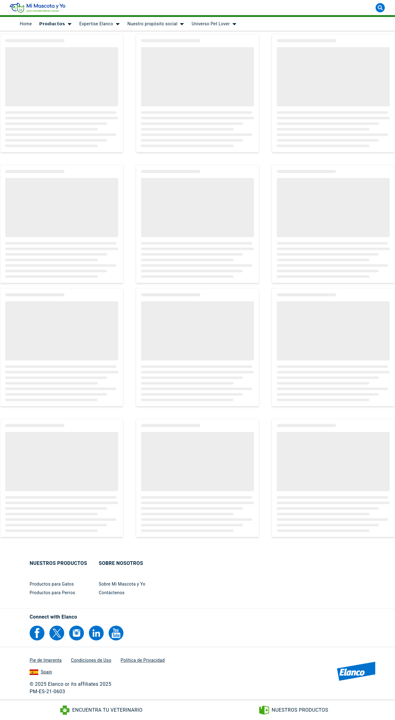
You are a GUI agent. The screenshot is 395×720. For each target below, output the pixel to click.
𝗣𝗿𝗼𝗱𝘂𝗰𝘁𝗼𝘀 (52, 24)
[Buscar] (380, 9)
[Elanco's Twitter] (56, 633)
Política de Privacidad (143, 660)
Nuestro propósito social (152, 24)
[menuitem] (26, 24)
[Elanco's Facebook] (37, 633)
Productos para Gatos (52, 584)
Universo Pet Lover (211, 24)
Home (26, 24)
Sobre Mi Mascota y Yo (122, 584)
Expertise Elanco (96, 24)
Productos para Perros (52, 592)
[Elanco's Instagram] (76, 633)
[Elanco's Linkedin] (96, 633)
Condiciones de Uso (91, 660)
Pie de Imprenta (46, 660)
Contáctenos (112, 592)
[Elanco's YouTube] (116, 633)
